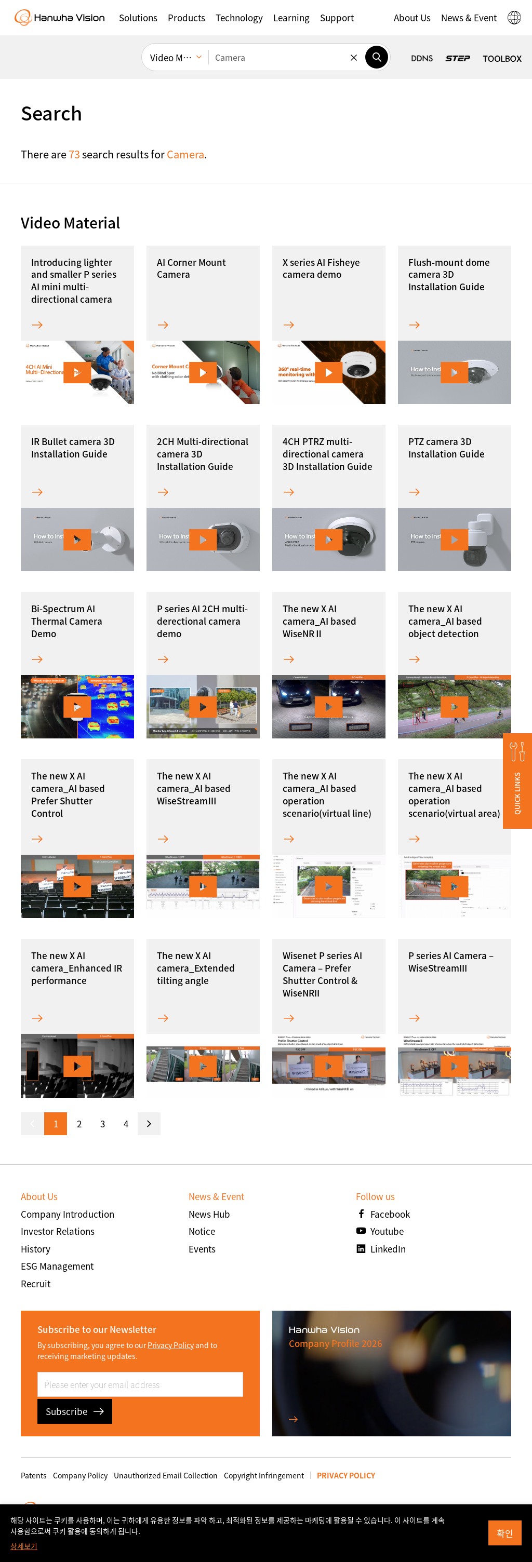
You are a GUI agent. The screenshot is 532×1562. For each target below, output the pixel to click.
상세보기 (23, 1546)
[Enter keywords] (286, 57)
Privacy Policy (171, 1345)
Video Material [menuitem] (179, 57)
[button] (138, 17)
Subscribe (75, 1411)
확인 (505, 1533)
